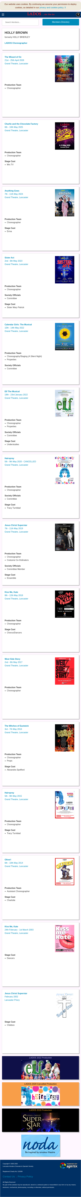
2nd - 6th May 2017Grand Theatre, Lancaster (16, 662)
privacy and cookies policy (51, 7)
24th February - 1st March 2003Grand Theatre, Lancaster (19, 929)
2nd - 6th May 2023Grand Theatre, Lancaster (16, 261)
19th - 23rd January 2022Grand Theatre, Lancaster (16, 394)
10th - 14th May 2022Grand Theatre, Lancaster (18, 327)
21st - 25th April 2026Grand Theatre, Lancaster (16, 60)
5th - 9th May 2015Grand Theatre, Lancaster (16, 796)
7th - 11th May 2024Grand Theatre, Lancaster (16, 194)
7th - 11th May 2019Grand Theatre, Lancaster (16, 528)
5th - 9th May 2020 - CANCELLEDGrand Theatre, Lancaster (20, 461)
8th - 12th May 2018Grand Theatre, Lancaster (16, 595)
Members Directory (60, 22)
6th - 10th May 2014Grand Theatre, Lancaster (16, 863)
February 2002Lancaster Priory (16, 996)
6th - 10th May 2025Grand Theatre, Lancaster (21, 127)
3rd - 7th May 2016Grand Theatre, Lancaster (17, 729)
